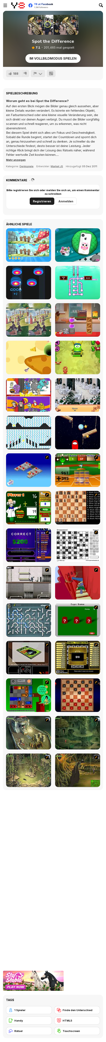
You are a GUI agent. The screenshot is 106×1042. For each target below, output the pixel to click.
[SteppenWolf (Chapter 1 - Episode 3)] (28, 770)
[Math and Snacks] (77, 357)
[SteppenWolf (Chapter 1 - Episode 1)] (28, 732)
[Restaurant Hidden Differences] (77, 395)
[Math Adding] (28, 507)
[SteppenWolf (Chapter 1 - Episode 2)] (77, 732)
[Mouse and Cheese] (77, 320)
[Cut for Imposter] (77, 432)
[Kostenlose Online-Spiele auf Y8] (18, 5)
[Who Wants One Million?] (28, 545)
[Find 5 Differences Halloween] (28, 395)
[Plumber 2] (28, 620)
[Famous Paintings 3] (28, 320)
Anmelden (65, 201)
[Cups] (77, 620)
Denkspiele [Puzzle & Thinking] (27, 166)
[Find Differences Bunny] (28, 245)
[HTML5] (77, 1021)
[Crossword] (77, 545)
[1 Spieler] (29, 1010)
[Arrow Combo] (28, 282)
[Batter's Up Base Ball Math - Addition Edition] (77, 470)
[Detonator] (28, 470)
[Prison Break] (28, 583)
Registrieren (42, 201)
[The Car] (28, 657)
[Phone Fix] (77, 245)
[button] (16, 160)
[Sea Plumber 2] (77, 282)
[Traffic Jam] (28, 695)
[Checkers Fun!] (77, 695)
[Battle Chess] (77, 507)
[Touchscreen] (77, 1031)
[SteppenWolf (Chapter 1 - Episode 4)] (77, 770)
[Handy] (29, 1021)
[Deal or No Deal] (77, 657)
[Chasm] (77, 583)
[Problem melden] (38, 73)
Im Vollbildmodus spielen (53, 58)
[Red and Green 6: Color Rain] (28, 432)
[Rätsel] (29, 1031)
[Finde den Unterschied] (77, 1010)
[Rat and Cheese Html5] (28, 357)
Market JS (57, 166)
